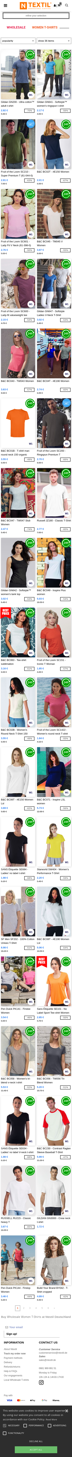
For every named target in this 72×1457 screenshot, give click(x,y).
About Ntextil (10, 1349)
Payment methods (13, 1358)
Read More (51, 1419)
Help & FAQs (10, 1371)
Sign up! (11, 1333)
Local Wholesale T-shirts (16, 1380)
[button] (55, 5)
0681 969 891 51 (47, 1368)
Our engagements (13, 1375)
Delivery (8, 1362)
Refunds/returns (12, 1366)
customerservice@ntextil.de (53, 1352)
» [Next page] (54, 1308)
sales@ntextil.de (47, 1360)
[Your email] (32, 1327)
